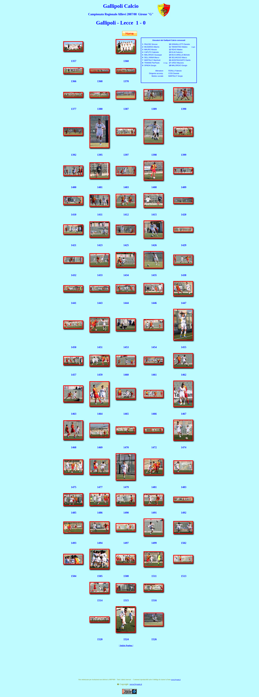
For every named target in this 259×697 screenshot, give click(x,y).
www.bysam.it (176, 679)
